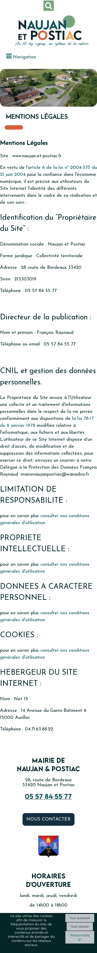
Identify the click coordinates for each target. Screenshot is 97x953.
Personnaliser (79, 937)
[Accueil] (42, 31)
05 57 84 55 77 (48, 796)
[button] (48, 6)
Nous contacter (48, 819)
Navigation (24, 57)
